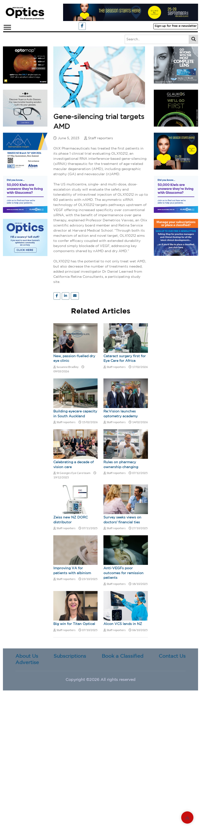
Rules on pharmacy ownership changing (120, 465)
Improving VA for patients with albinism (72, 571)
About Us (26, 656)
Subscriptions (70, 656)
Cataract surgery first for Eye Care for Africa (124, 359)
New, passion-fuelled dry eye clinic (74, 359)
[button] (7, 26)
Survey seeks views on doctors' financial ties (122, 520)
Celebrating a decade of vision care (73, 465)
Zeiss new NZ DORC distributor (70, 520)
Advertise (27, 662)
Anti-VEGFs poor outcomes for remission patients (123, 573)
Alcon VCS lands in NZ (122, 624)
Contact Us (172, 656)
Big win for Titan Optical (74, 624)
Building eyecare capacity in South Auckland (75, 414)
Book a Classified (122, 656)
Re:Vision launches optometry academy (120, 414)
